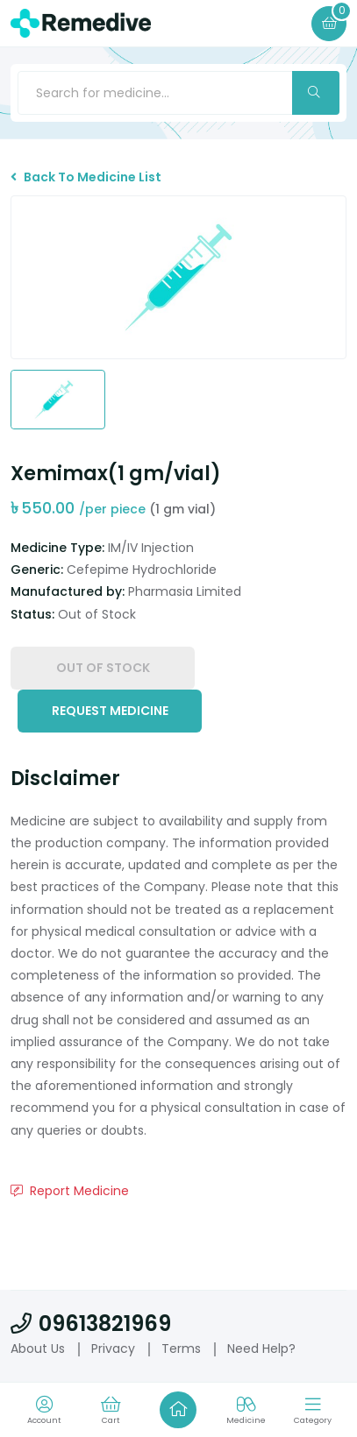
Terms (181, 1348)
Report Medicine (70, 1191)
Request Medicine (110, 710)
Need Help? (261, 1348)
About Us (38, 1348)
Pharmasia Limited (184, 591)
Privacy (113, 1348)
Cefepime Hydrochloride (142, 569)
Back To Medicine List (86, 177)
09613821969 (91, 1323)
